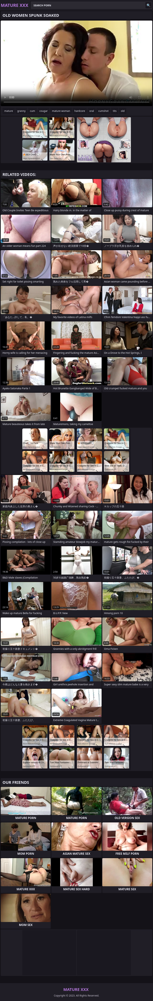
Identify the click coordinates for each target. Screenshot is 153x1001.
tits (115, 111)
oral (91, 111)
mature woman (61, 111)
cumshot (103, 111)
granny (21, 111)
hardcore (79, 111)
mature (8, 111)
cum (32, 111)
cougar (43, 111)
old (123, 111)
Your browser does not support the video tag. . (76, 63)
